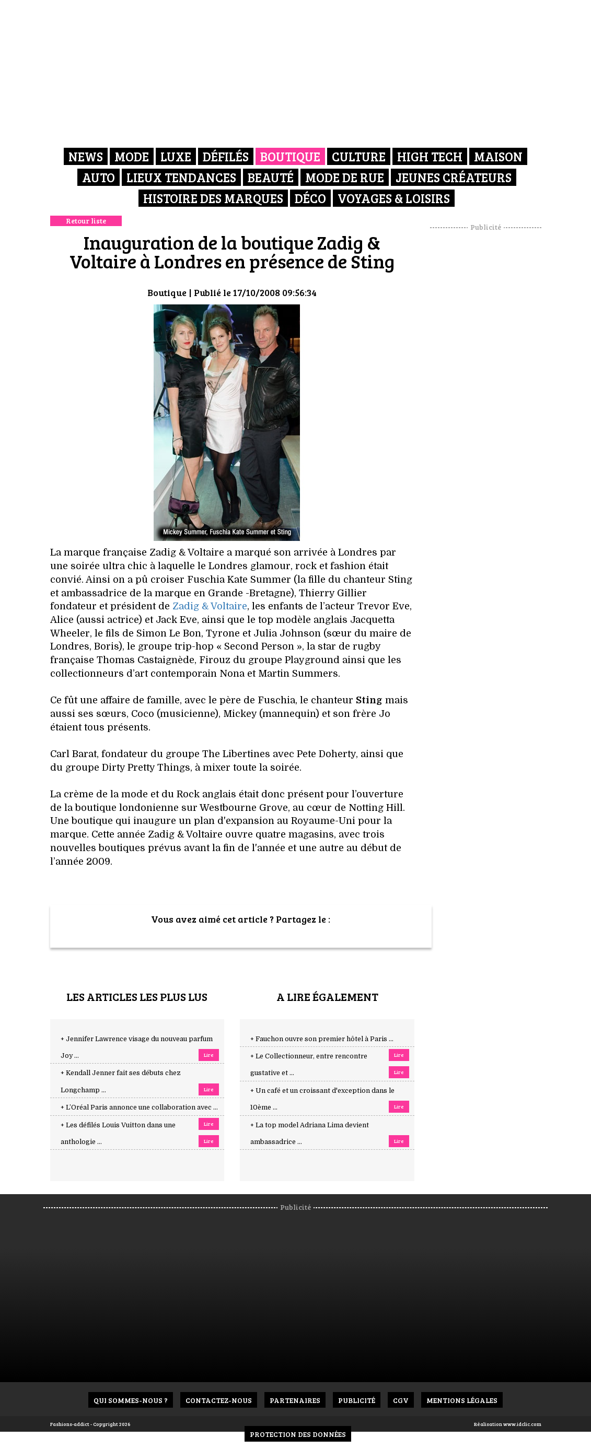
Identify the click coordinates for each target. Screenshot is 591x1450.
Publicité (356, 1400)
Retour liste (86, 221)
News (85, 156)
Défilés (226, 156)
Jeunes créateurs (454, 177)
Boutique (290, 156)
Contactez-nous (219, 1400)
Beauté (271, 177)
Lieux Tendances (181, 177)
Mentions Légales (461, 1400)
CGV (401, 1400)
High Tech (429, 156)
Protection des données (298, 1434)
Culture (359, 156)
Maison (498, 156)
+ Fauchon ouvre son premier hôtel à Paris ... (321, 1039)
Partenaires (295, 1400)
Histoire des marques (213, 198)
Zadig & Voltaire (209, 606)
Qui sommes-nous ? (131, 1400)
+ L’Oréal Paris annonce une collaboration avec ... (139, 1107)
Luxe (175, 156)
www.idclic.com (522, 1424)
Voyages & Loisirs (394, 198)
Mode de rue (344, 177)
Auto (98, 177)
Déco (310, 198)
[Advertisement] (498, 389)
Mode (131, 156)
